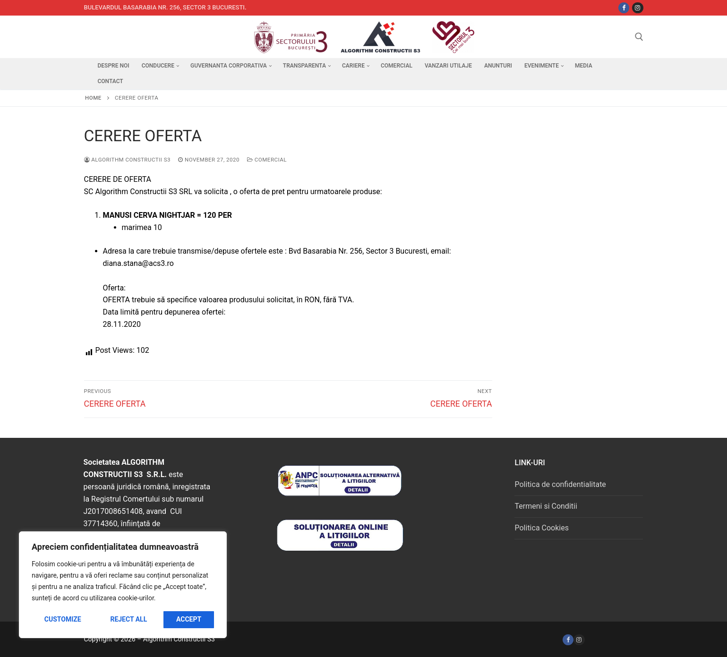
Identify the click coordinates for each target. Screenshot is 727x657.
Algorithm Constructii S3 (127, 159)
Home (93, 97)
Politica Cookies (541, 527)
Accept (188, 619)
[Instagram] (637, 7)
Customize (62, 619)
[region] (123, 584)
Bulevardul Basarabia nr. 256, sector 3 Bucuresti (164, 7)
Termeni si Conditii (545, 506)
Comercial (267, 159)
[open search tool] (639, 37)
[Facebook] (568, 639)
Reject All (128, 619)
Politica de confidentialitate (560, 484)
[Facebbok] (623, 7)
